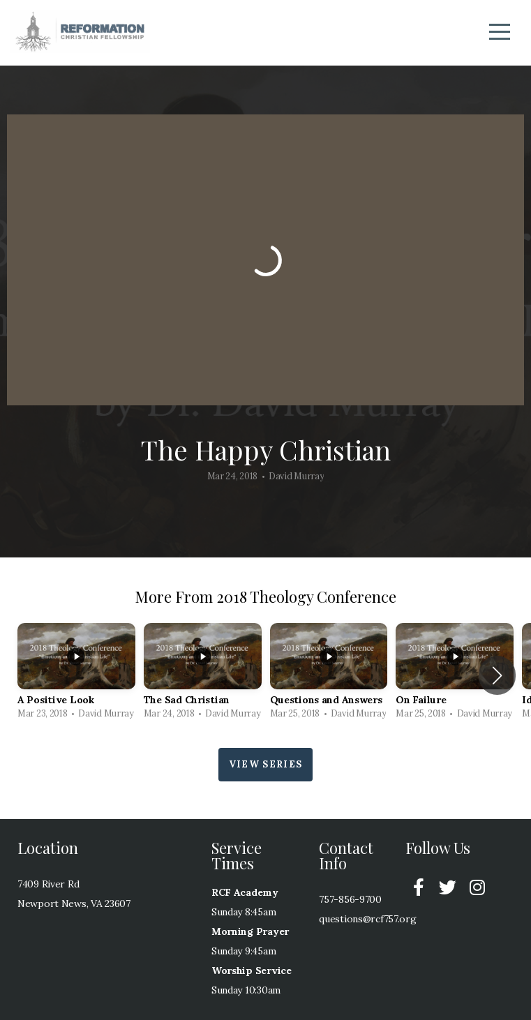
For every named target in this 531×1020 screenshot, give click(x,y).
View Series (265, 764)
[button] (497, 675)
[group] (76, 675)
